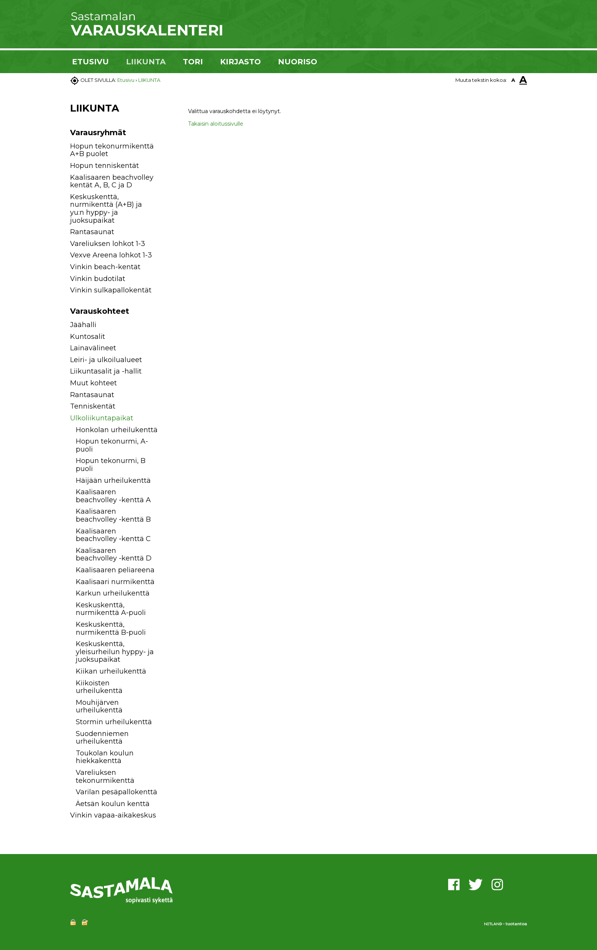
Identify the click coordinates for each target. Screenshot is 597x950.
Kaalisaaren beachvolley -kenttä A (113, 496)
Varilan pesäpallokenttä (116, 792)
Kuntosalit (87, 336)
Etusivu (125, 80)
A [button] (513, 80)
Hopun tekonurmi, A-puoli (112, 445)
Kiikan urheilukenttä (111, 671)
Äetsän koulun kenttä (113, 804)
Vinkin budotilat (97, 279)
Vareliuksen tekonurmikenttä (105, 776)
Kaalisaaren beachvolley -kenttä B (113, 515)
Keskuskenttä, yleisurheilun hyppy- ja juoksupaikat (115, 652)
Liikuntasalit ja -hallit (106, 371)
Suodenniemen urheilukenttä (102, 738)
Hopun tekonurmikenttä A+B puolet (112, 150)
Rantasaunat (92, 232)
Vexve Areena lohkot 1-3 (111, 255)
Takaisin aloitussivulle (215, 123)
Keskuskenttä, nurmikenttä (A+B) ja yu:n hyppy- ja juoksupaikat (106, 209)
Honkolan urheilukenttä (117, 430)
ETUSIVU (90, 61)
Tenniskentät (92, 406)
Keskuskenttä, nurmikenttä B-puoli (111, 628)
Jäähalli (83, 325)
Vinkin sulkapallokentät (111, 290)
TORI (193, 61)
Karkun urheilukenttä (113, 593)
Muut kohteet (93, 383)
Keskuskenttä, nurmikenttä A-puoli (111, 609)
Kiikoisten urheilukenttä (99, 687)
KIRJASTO (240, 61)
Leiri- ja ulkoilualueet (106, 360)
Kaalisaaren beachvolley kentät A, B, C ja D (111, 181)
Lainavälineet (93, 348)
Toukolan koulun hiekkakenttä (105, 757)
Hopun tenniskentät (104, 165)
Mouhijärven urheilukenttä (99, 706)
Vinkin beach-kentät (105, 267)
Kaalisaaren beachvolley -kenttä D (114, 554)
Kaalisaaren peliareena (115, 570)
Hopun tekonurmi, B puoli (110, 465)
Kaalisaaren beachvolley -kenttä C (113, 535)
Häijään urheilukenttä (113, 480)
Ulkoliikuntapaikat (101, 418)
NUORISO (297, 61)
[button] (166, 326)
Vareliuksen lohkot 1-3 (107, 243)
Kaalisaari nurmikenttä (115, 582)
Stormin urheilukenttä (114, 722)
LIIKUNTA (146, 61)
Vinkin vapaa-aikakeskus (113, 815)
